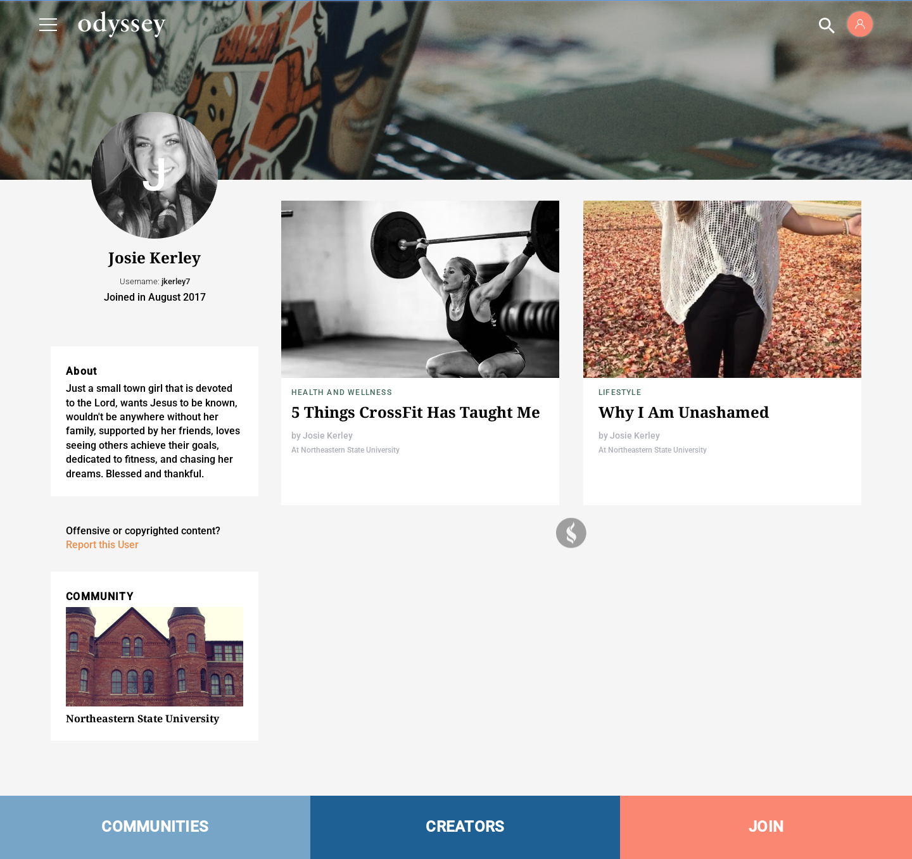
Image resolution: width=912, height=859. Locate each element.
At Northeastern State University (345, 450)
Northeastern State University (142, 718)
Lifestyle (620, 392)
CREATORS (465, 827)
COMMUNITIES (154, 827)
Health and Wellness (341, 392)
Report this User (102, 545)
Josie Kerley (328, 435)
